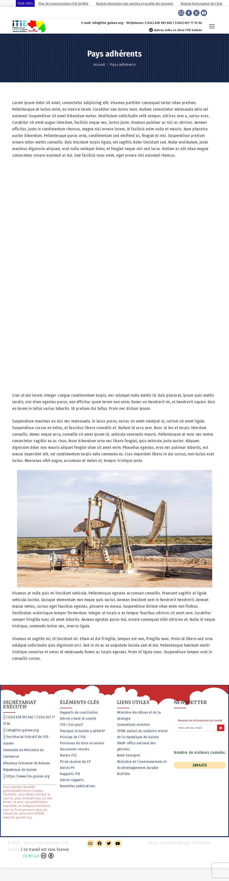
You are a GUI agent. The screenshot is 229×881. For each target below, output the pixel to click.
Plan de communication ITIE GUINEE (64, 3)
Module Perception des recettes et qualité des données (134, 3)
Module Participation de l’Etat (201, 3)
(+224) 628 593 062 (19, 717)
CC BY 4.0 (31, 856)
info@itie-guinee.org (22, 730)
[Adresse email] (196, 728)
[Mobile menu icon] (212, 26)
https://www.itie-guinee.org (28, 776)
